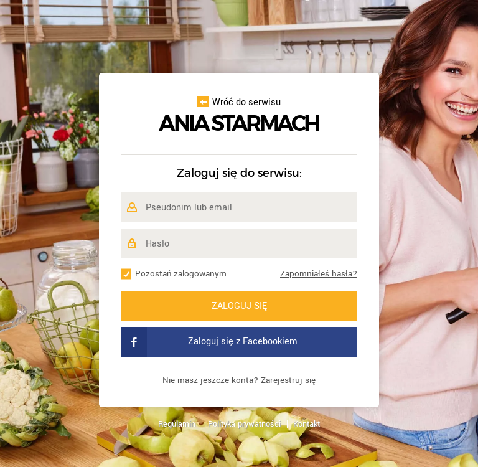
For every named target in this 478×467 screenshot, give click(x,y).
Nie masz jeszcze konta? (239, 380)
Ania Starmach (239, 124)
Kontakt (306, 424)
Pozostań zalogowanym (181, 274)
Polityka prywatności (244, 424)
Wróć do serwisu (239, 102)
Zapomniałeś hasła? (318, 274)
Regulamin (176, 424)
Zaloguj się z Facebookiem (209, 342)
